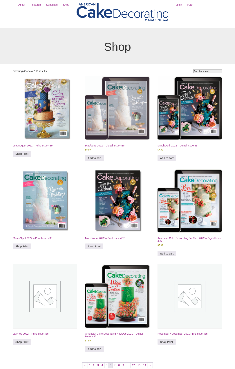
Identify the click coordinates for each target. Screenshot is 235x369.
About (21, 4)
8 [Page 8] (119, 365)
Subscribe (52, 4)
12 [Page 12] (133, 365)
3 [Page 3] (98, 365)
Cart (190, 4)
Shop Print (21, 153)
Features (36, 4)
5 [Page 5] (106, 365)
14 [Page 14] (144, 365)
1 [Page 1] (90, 365)
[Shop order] (208, 71)
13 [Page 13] (139, 365)
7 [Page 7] (114, 365)
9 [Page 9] (123, 365)
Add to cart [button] (94, 158)
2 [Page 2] (94, 365)
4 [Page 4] (102, 365)
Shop (66, 4)
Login (179, 4)
